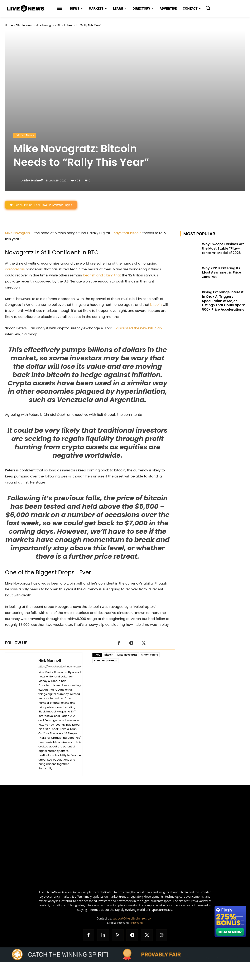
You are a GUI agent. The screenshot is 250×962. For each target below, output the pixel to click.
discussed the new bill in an (139, 328)
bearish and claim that (102, 275)
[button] (207, 7)
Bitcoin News (24, 25)
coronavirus (15, 269)
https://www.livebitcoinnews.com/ (59, 666)
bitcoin (156, 304)
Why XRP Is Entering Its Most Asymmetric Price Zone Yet (221, 272)
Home (9, 25)
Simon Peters (149, 654)
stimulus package (105, 660)
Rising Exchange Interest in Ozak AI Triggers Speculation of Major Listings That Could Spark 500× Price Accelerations (223, 301)
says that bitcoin (127, 233)
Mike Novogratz (17, 233)
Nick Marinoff (33, 180)
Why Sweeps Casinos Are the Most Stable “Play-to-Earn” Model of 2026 (223, 248)
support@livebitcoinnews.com (132, 918)
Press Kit (137, 923)
